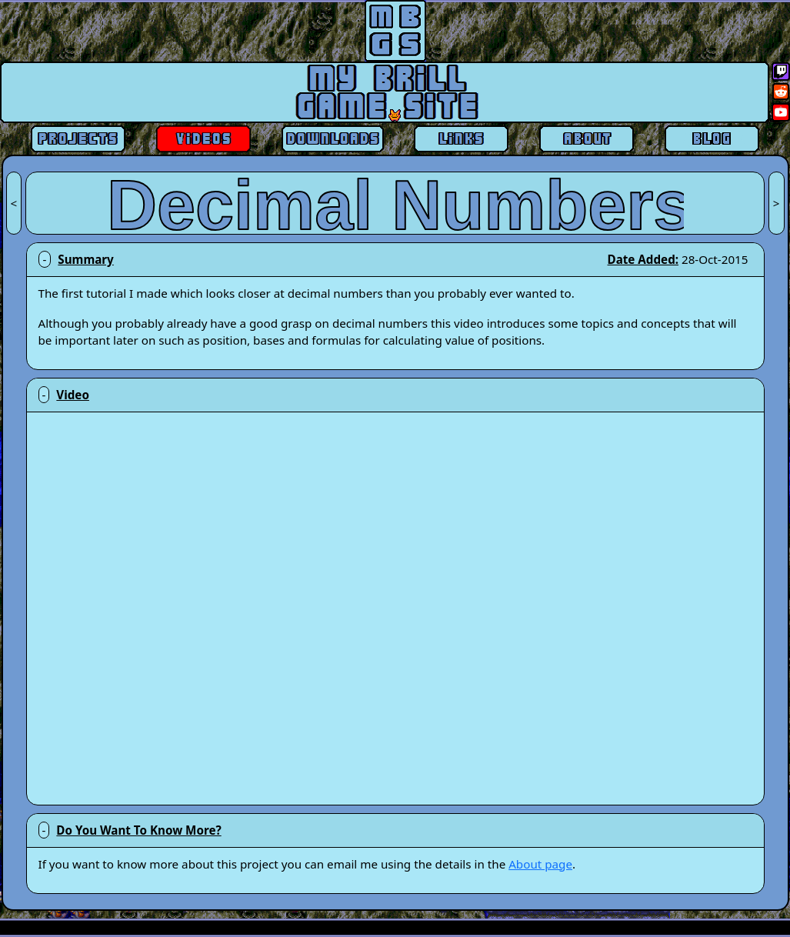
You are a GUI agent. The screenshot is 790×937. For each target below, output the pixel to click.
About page (540, 864)
